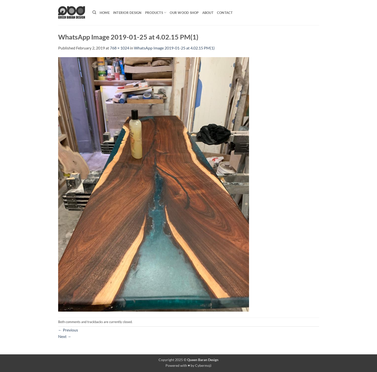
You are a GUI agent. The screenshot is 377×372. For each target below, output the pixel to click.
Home (105, 13)
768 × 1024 (119, 47)
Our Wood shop (184, 13)
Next (64, 336)
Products (156, 12)
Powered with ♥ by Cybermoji (189, 365)
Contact (225, 13)
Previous (68, 330)
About (207, 13)
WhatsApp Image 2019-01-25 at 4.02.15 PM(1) (174, 47)
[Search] (94, 12)
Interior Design (127, 13)
